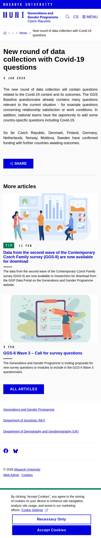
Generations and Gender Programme (28, 409)
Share (18, 163)
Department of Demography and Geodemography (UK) (41, 431)
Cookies (27, 475)
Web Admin (11, 475)
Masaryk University (27, 469)
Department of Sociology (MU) (24, 420)
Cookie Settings (34, 513)
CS (76, 17)
